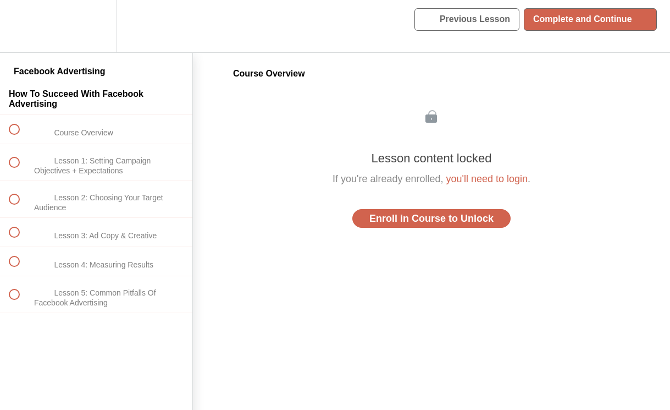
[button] (20, 26)
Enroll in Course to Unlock (431, 218)
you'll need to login (487, 178)
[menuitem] (96, 26)
